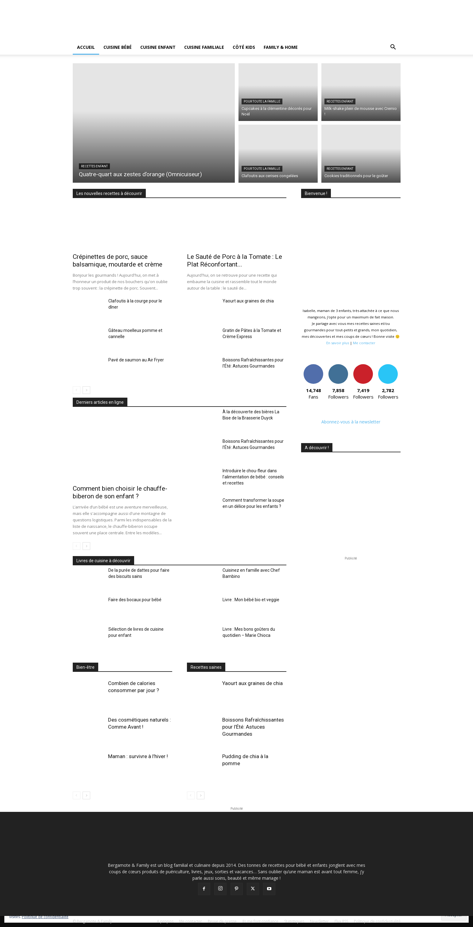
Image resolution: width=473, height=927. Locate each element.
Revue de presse (222, 921)
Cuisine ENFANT (158, 47)
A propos (165, 921)
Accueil (86, 47)
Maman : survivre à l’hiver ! (138, 756)
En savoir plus (337, 343)
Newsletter (319, 921)
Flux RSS (341, 921)
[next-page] (86, 390)
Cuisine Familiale (204, 47)
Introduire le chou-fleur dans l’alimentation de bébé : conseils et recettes (253, 476)
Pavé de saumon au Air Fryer (136, 359)
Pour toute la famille (262, 101)
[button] (393, 48)
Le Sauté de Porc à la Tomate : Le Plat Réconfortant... (234, 260)
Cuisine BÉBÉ (117, 47)
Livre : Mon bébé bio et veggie (251, 599)
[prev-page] (76, 390)
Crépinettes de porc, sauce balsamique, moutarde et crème (117, 260)
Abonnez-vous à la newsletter (350, 422)
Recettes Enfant (94, 166)
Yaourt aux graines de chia (248, 300)
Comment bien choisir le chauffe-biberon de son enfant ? (120, 492)
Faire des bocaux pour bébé (134, 599)
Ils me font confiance (260, 921)
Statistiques (294, 921)
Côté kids (244, 47)
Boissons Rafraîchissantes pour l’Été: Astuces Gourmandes (253, 727)
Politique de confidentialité (45, 916)
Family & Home (281, 47)
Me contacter (364, 343)
